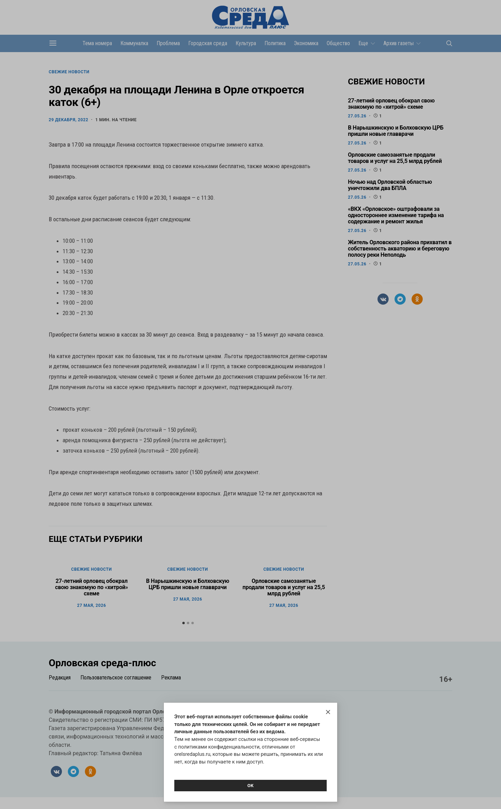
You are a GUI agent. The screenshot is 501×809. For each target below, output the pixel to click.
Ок (250, 785)
